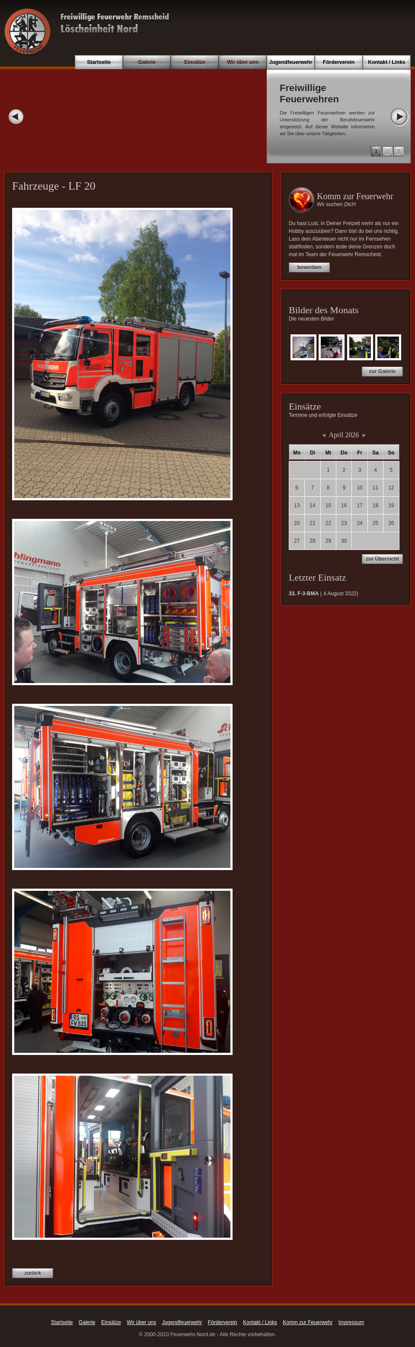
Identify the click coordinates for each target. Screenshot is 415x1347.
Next (399, 116)
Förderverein (338, 62)
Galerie (147, 62)
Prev (16, 116)
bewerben (309, 267)
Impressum (351, 1322)
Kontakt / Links (386, 62)
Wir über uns (243, 62)
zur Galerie (382, 372)
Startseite (99, 62)
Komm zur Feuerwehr (307, 1322)
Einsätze (194, 62)
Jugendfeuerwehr (290, 62)
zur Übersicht (382, 559)
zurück (32, 1273)
